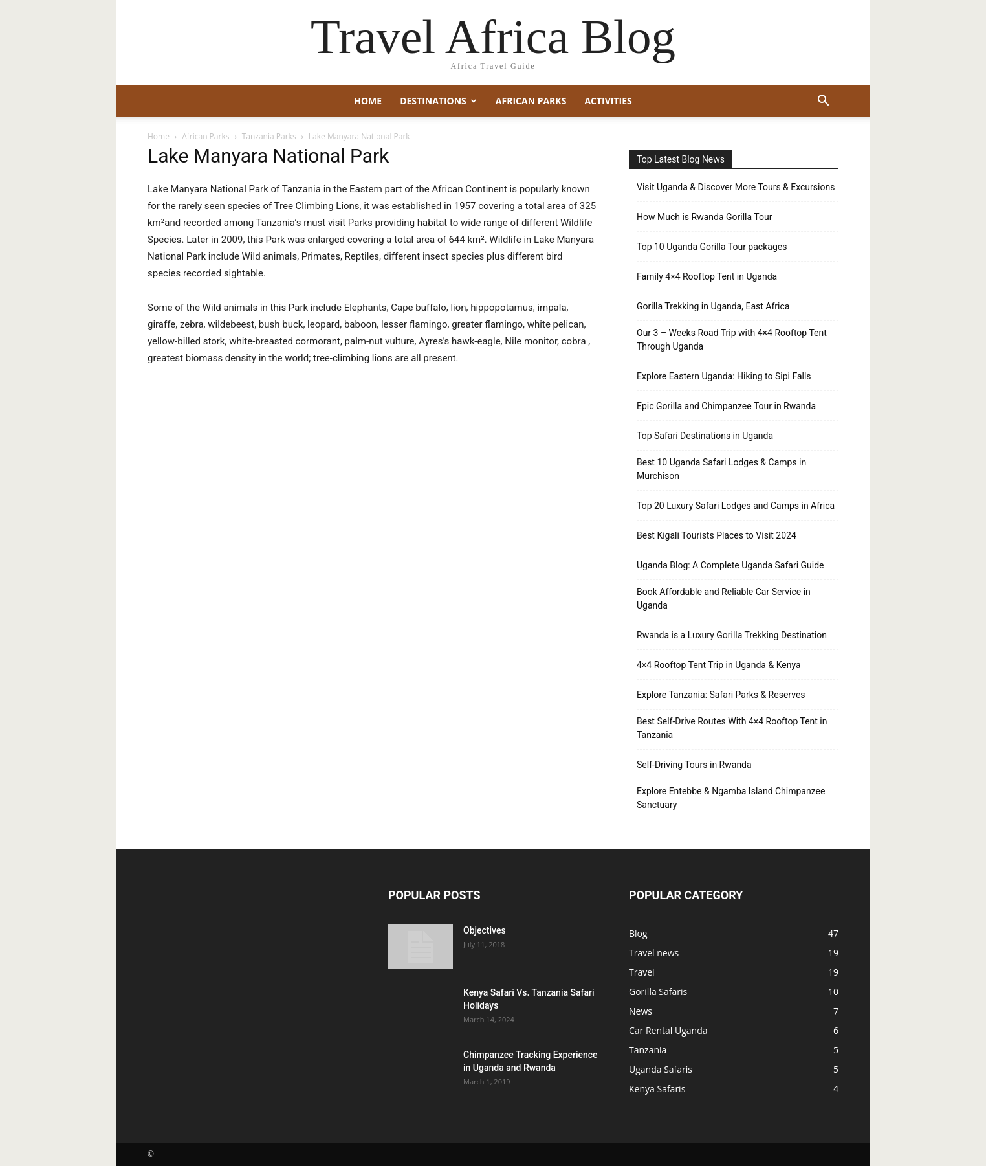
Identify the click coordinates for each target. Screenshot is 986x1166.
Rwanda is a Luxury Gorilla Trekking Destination (732, 635)
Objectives (484, 930)
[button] (822, 102)
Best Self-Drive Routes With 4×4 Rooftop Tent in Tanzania (732, 728)
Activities (607, 101)
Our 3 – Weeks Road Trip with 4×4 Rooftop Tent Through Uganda (732, 340)
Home (368, 101)
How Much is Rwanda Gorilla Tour (704, 217)
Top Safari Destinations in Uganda (705, 436)
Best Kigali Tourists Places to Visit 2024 (716, 535)
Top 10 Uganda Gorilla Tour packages (712, 246)
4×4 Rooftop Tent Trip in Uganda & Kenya (719, 665)
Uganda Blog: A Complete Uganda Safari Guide (730, 565)
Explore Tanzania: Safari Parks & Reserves (721, 695)
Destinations (438, 101)
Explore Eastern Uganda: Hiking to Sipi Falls (724, 376)
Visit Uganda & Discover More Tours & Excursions (736, 187)
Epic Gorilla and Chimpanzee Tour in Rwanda (726, 406)
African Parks (531, 101)
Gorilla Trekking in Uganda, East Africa (713, 306)
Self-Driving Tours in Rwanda (694, 764)
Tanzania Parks (269, 136)
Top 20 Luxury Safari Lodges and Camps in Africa (736, 505)
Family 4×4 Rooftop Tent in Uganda (707, 276)
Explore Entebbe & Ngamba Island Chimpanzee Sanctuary (731, 798)
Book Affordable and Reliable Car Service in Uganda (724, 599)
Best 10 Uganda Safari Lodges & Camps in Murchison (721, 469)
